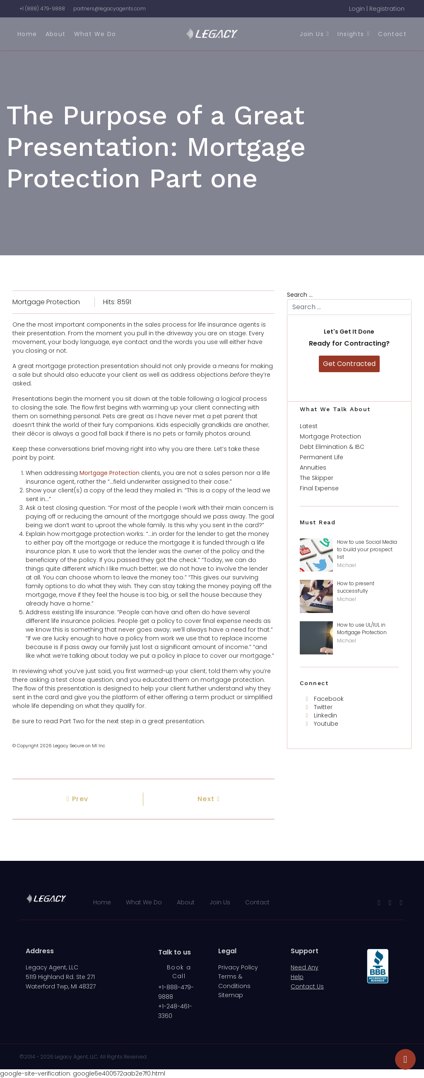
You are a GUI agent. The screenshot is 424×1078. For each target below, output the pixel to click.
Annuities (313, 467)
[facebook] (379, 902)
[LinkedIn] (401, 902)
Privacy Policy (238, 967)
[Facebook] (325, 699)
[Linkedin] (321, 715)
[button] (377, 9)
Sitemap (230, 995)
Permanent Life (321, 457)
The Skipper (316, 478)
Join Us (312, 34)
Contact (392, 34)
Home (27, 34)
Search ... (300, 295)
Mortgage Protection (46, 302)
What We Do (95, 34)
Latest (309, 426)
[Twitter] (319, 707)
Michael (346, 565)
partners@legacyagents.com (109, 8)
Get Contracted (349, 363)
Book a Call (179, 971)
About (56, 34)
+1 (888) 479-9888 (42, 8)
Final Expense (319, 488)
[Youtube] (322, 723)
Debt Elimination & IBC (332, 447)
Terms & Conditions (234, 981)
